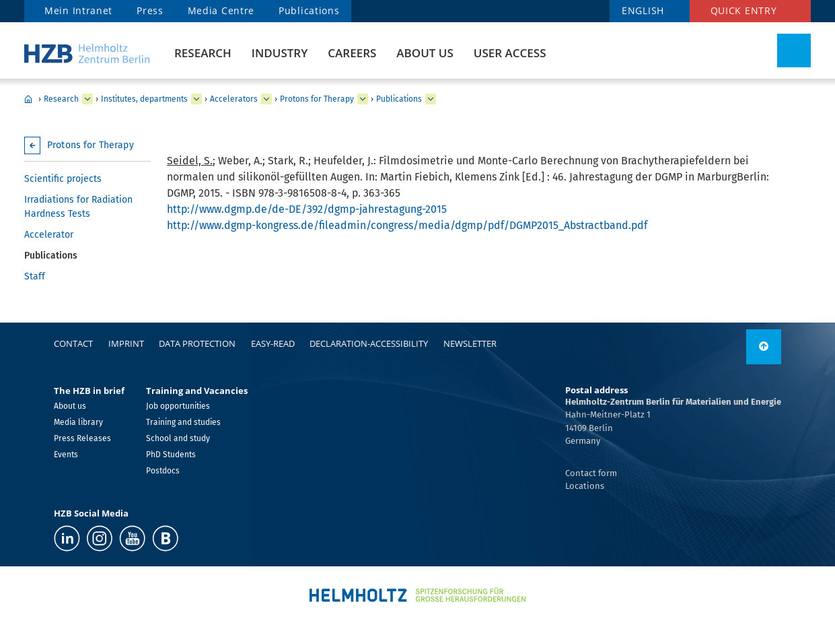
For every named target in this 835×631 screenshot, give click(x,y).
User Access (510, 53)
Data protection (197, 343)
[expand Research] (87, 99)
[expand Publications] (430, 99)
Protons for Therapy (317, 99)
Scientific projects (63, 179)
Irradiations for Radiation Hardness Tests (78, 207)
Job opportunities (178, 406)
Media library (78, 422)
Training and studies (183, 422)
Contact (73, 343)
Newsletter (470, 343)
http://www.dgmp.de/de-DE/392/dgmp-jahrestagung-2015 (307, 209)
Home (28, 99)
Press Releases (82, 438)
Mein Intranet (78, 10)
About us (424, 53)
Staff (34, 276)
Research (202, 53)
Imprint (126, 343)
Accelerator (48, 234)
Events (66, 454)
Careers (352, 53)
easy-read (273, 343)
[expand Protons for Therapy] (362, 99)
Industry (279, 53)
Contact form (591, 473)
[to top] (763, 346)
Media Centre (221, 10)
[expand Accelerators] (266, 99)
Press (150, 10)
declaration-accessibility (369, 343)
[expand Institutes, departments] (196, 99)
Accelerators (234, 99)
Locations (584, 486)
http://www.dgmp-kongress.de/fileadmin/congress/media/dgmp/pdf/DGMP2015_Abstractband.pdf (407, 225)
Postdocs (163, 470)
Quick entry (744, 10)
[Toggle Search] (794, 50)
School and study (178, 438)
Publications (309, 10)
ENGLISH (643, 10)
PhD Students (171, 454)
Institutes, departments (144, 99)
